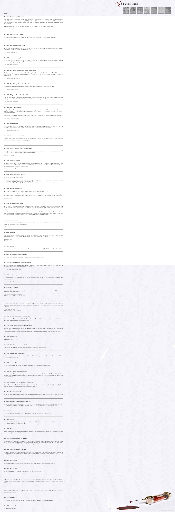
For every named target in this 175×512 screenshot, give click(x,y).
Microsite (57, 331)
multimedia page (8, 198)
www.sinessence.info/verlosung (38, 347)
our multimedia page (49, 463)
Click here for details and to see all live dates (15, 40)
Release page (23, 331)
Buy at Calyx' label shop (34, 444)
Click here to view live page (11, 52)
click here (38, 413)
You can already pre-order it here (12, 168)
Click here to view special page (11, 130)
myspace (6, 240)
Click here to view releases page (12, 78)
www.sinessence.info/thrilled (11, 357)
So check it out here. (24, 320)
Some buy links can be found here (12, 310)
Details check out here (9, 309)
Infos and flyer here (8, 155)
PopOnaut (24, 166)
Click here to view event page (11, 89)
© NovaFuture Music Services (167, 510)
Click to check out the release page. (12, 269)
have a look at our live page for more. (31, 471)
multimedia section (58, 431)
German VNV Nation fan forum (33, 164)
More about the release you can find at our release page (43, 405)
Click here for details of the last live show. (14, 29)
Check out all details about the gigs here (13, 294)
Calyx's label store (8, 376)
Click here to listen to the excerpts (12, 281)
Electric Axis (14, 339)
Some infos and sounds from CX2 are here (14, 295)
